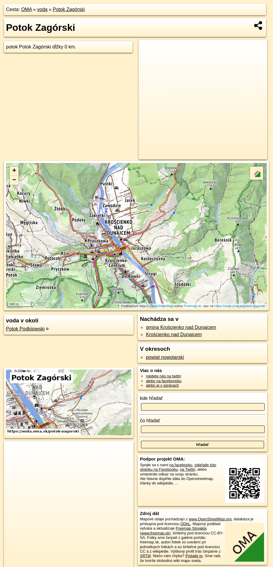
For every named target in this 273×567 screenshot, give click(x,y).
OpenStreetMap (161, 306)
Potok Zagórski (69, 9)
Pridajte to (194, 556)
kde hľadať (151, 398)
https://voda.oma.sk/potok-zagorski (239, 306)
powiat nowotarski (165, 357)
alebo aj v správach (162, 385)
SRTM (145, 556)
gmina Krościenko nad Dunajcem (181, 327)
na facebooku (180, 465)
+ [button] (14, 171)
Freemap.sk (192, 306)
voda (42, 9)
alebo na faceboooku (163, 381)
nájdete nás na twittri (163, 376)
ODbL (185, 524)
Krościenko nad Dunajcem (174, 334)
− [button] (14, 180)
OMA (26, 9)
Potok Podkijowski (25, 328)
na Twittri (187, 469)
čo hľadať (150, 420)
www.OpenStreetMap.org (210, 519)
